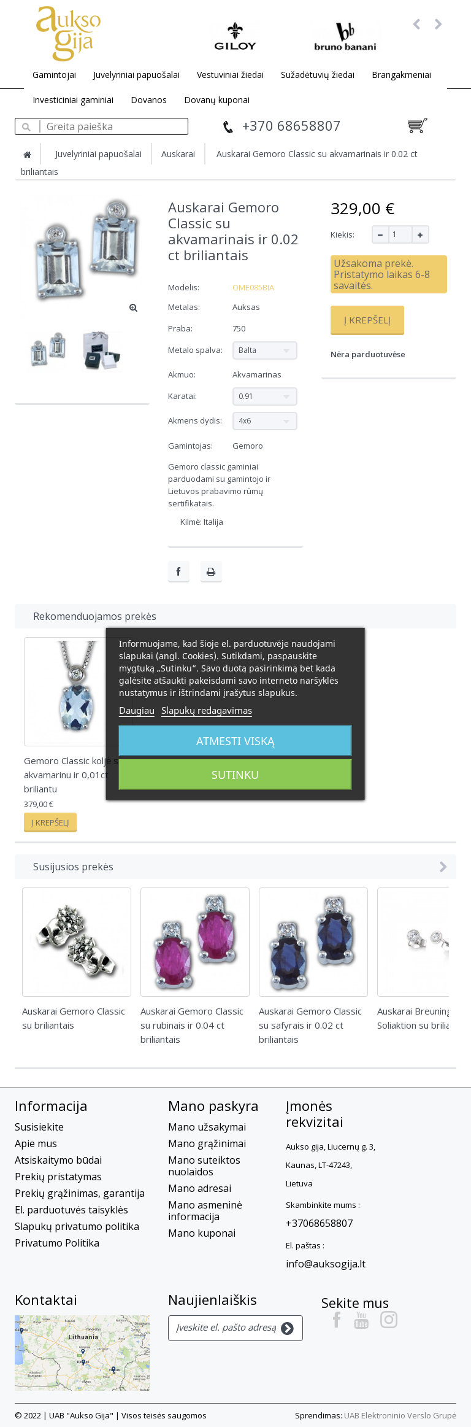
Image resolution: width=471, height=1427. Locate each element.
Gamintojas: (190, 445)
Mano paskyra (213, 1105)
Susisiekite (39, 1127)
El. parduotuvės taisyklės (71, 1209)
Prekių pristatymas (58, 1176)
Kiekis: (342, 234)
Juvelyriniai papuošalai (136, 74)
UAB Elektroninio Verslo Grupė (400, 1415)
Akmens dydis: (196, 420)
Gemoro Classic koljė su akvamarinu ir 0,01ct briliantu (73, 774)
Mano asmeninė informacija (205, 1210)
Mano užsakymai (207, 1127)
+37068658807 (319, 1223)
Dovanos (149, 100)
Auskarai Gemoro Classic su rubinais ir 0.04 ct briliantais (191, 1025)
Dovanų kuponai (217, 100)
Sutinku (235, 774)
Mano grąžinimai (207, 1143)
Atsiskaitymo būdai (58, 1160)
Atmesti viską (235, 740)
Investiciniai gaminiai (73, 100)
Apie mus (36, 1143)
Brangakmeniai (401, 74)
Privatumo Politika (57, 1243)
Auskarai (178, 154)
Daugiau (137, 710)
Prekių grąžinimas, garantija (80, 1193)
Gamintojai (54, 74)
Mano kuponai (202, 1233)
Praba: (181, 328)
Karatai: (183, 395)
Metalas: (185, 306)
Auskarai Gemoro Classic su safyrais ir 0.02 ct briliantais (310, 1025)
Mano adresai (199, 1188)
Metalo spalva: (196, 349)
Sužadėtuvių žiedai (317, 74)
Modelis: (183, 287)
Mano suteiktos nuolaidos (204, 1165)
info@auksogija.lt (326, 1263)
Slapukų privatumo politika (77, 1226)
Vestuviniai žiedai (230, 74)
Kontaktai (46, 1299)
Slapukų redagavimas (206, 710)
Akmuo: (182, 374)
